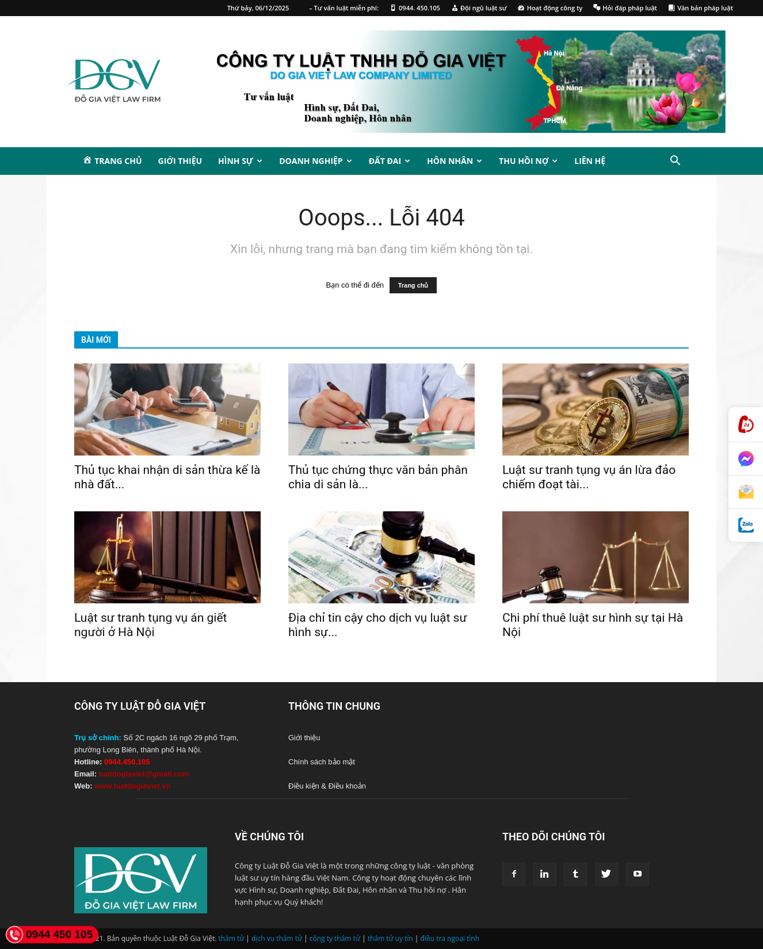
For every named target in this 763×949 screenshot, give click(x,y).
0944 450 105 (49, 934)
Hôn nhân (454, 160)
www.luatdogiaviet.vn (132, 786)
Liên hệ (589, 160)
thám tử (231, 938)
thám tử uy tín (390, 938)
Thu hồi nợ (528, 160)
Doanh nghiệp (315, 160)
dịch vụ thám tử (276, 938)
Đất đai (389, 160)
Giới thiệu (180, 160)
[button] (675, 162)
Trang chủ (413, 285)
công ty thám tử (335, 938)
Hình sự (240, 160)
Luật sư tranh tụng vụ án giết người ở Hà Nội (150, 625)
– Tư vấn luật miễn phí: (344, 7)
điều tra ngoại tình (450, 938)
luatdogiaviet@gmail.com (144, 774)
